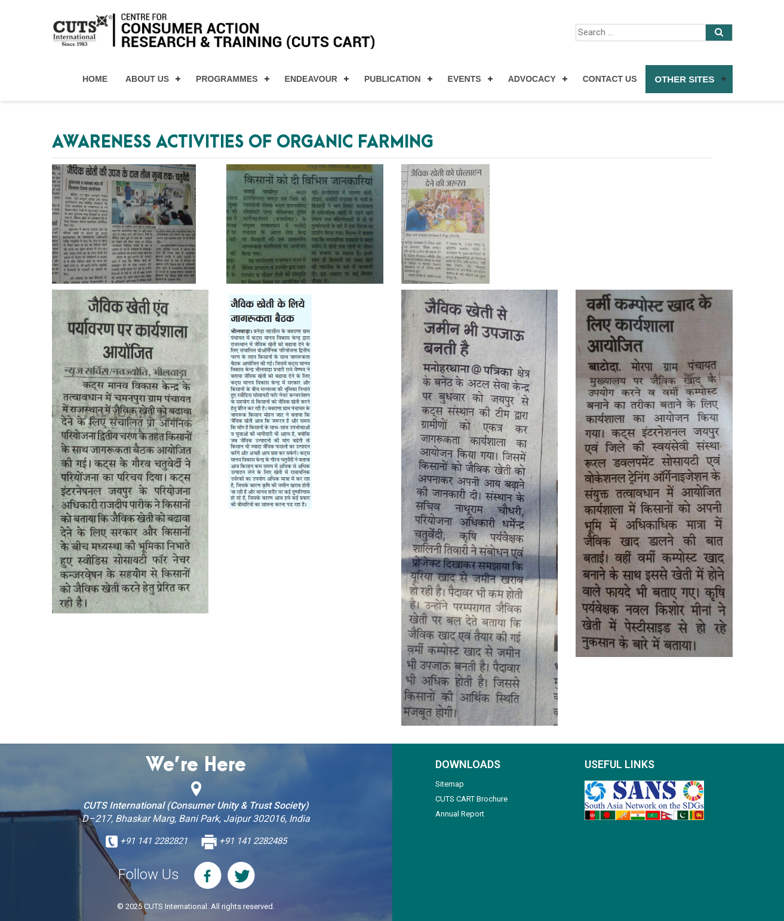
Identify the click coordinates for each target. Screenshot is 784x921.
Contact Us (610, 79)
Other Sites (684, 79)
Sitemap (449, 783)
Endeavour (311, 79)
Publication (392, 79)
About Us (147, 79)
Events (464, 79)
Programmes (226, 79)
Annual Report (459, 813)
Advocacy (532, 79)
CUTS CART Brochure (471, 798)
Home (94, 79)
